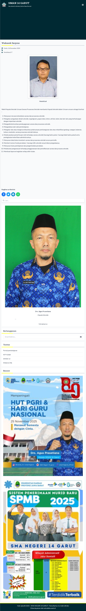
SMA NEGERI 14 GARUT (39, 606)
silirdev (66, 606)
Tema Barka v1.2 (54, 606)
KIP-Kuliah (7, 355)
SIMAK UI (6, 359)
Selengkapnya (43, 324)
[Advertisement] (43, 24)
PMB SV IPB (7, 363)
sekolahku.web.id (50, 608)
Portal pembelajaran (10, 350)
